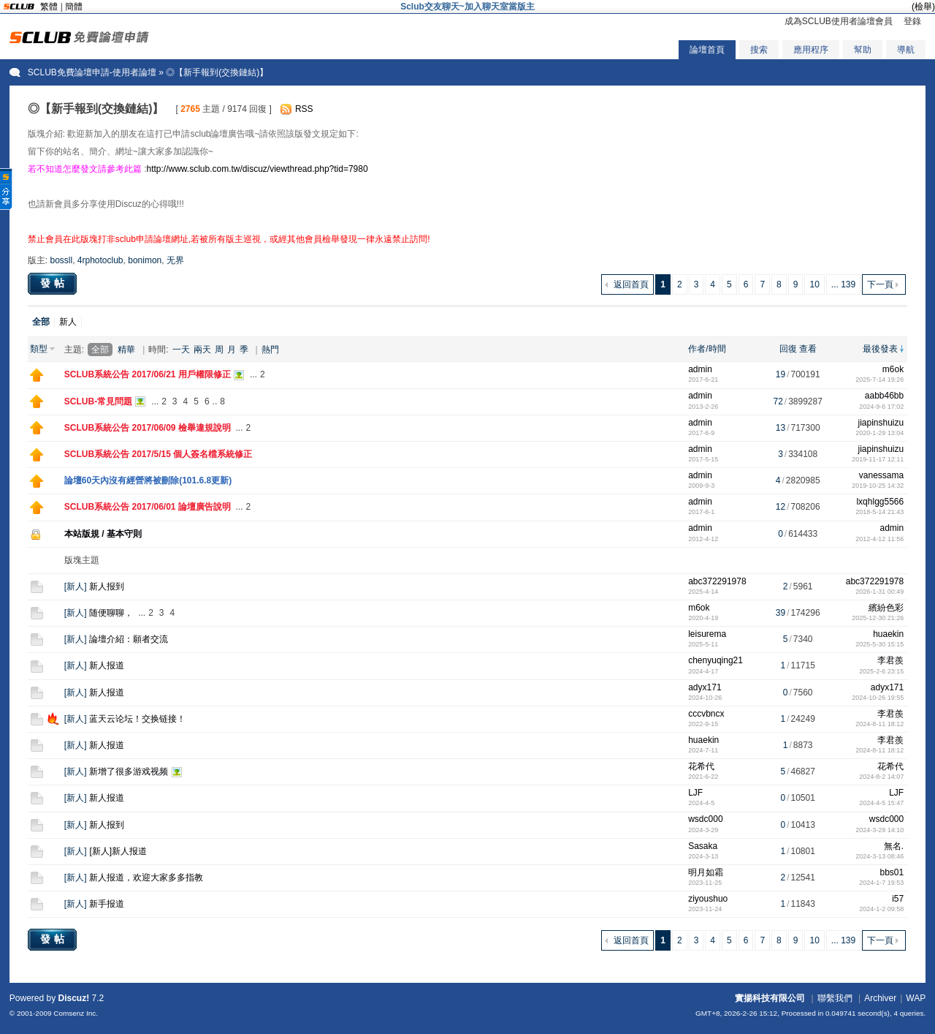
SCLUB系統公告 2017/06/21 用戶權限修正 (147, 374)
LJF (695, 793)
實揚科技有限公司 (770, 998)
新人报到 (106, 586)
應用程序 (810, 50)
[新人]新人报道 (118, 851)
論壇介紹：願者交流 (128, 639)
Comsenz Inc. (75, 1013)
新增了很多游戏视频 (128, 771)
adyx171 (704, 687)
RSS (304, 109)
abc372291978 (717, 581)
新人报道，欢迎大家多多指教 (146, 877)
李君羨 (890, 660)
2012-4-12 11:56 (879, 539)
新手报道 (106, 904)
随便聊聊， (111, 613)
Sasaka (702, 846)
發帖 (54, 283)
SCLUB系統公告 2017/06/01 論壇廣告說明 (147, 507)
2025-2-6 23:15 (881, 671)
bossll (61, 260)
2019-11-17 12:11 (878, 459)
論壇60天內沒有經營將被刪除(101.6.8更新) (148, 480)
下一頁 (880, 284)
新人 (68, 322)
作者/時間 (706, 349)
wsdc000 (705, 819)
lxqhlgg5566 (880, 502)
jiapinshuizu (881, 423)
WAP (916, 998)
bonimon (144, 260)
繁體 (49, 6)
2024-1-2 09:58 (881, 909)
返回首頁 (631, 284)
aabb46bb (884, 395)
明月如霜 (705, 872)
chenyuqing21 (715, 660)
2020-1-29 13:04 (879, 433)
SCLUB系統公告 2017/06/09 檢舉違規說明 (147, 428)
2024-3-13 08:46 (879, 856)
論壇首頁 (707, 50)
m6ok (893, 369)
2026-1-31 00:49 (879, 591)
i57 (898, 899)
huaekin (888, 634)
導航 (906, 50)
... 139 (843, 284)
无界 (175, 260)
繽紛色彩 (886, 608)
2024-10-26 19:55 (878, 697)
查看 (808, 349)
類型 (38, 349)
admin (700, 369)
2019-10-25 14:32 (878, 485)
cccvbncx (706, 714)
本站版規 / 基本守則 (103, 534)
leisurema (707, 634)
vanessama (881, 475)
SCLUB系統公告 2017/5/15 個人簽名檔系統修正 (158, 454)
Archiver (880, 998)
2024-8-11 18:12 (879, 724)
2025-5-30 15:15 (879, 644)
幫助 (862, 50)
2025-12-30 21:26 (878, 618)
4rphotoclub (100, 260)
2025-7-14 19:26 (879, 379)
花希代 (701, 766)
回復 (788, 349)
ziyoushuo (708, 899)
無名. (894, 846)
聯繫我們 (834, 998)
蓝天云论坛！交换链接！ (137, 719)
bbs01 (891, 872)
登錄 (912, 21)
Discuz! (74, 998)
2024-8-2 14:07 (881, 776)
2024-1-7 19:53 (881, 882)
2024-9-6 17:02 (881, 406)
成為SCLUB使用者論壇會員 (839, 21)
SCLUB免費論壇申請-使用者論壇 (92, 72)
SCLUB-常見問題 (98, 401)
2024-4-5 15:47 (881, 803)
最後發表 (880, 349)
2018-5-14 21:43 (879, 512)
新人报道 (106, 665)
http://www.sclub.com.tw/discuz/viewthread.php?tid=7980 (256, 169)
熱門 (270, 349)
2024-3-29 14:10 (879, 830)
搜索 (759, 50)
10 (814, 284)
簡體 (74, 6)
